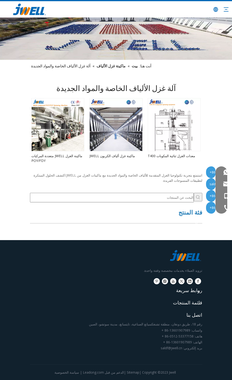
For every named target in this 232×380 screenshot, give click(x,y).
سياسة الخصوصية (67, 372)
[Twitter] (181, 281)
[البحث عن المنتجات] (112, 197)
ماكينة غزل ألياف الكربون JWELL (112, 156)
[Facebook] (198, 281)
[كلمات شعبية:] (198, 197)
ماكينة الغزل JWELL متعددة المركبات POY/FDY (56, 158)
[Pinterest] (157, 281)
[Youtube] (173, 281)
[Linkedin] (190, 281)
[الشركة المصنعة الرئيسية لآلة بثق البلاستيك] (116, 38)
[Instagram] (165, 281)
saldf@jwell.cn (171, 348)
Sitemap (133, 372)
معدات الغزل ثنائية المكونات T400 (171, 156)
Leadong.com (93, 372)
